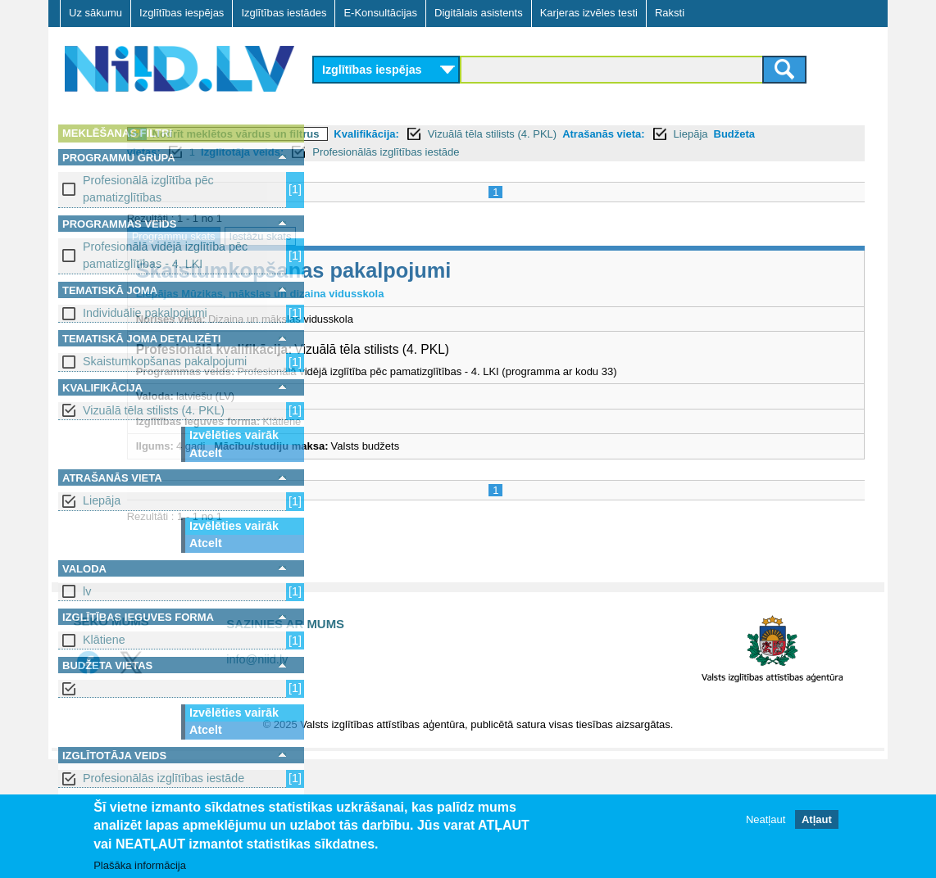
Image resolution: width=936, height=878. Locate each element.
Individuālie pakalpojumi (145, 312)
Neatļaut (765, 819)
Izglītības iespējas (181, 13)
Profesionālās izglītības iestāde (163, 778)
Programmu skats (364, 236)
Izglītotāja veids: (574, 152)
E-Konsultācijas (380, 13)
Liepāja (101, 500)
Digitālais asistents (478, 13)
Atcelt (205, 452)
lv (87, 591)
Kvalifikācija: (557, 134)
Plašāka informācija (139, 865)
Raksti (669, 13)
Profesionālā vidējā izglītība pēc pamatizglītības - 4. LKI (165, 255)
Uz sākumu (95, 13)
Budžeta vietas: (453, 152)
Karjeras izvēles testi (589, 13)
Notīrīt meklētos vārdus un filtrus (426, 134)
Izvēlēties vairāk (234, 434)
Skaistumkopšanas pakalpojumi (165, 361)
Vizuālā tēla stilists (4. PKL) (154, 410)
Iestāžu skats (451, 236)
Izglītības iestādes (283, 13)
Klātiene (104, 639)
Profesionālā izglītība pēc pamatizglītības (148, 189)
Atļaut (817, 819)
